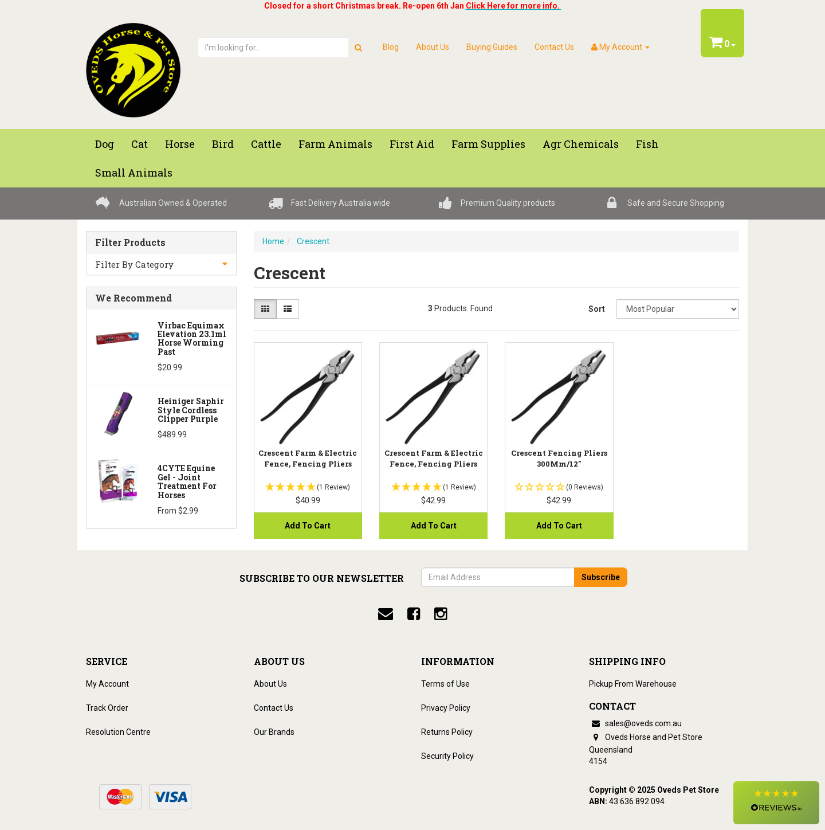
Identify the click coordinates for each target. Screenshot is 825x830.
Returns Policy (447, 732)
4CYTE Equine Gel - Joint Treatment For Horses (187, 481)
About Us (432, 47)
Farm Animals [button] (335, 144)
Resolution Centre (118, 732)
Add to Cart (308, 525)
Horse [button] (180, 144)
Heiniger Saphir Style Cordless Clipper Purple (191, 410)
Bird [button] (223, 144)
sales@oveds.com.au (635, 723)
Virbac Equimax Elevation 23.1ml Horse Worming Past (192, 338)
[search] (358, 47)
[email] (385, 613)
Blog (391, 47)
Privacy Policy (445, 707)
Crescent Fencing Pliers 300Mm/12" (559, 458)
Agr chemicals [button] (581, 144)
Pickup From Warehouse (633, 683)
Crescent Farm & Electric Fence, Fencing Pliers (307, 458)
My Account (107, 683)
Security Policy (447, 756)
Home (273, 241)
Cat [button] (139, 144)
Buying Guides (491, 47)
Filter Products (130, 242)
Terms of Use (445, 683)
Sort (596, 309)
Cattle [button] (266, 144)
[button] (776, 802)
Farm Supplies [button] (488, 144)
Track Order (107, 707)
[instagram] (440, 613)
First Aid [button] (412, 144)
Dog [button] (104, 144)
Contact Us (554, 47)
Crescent (313, 241)
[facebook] (413, 613)
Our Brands (274, 732)
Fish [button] (647, 144)
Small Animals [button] (133, 172)
